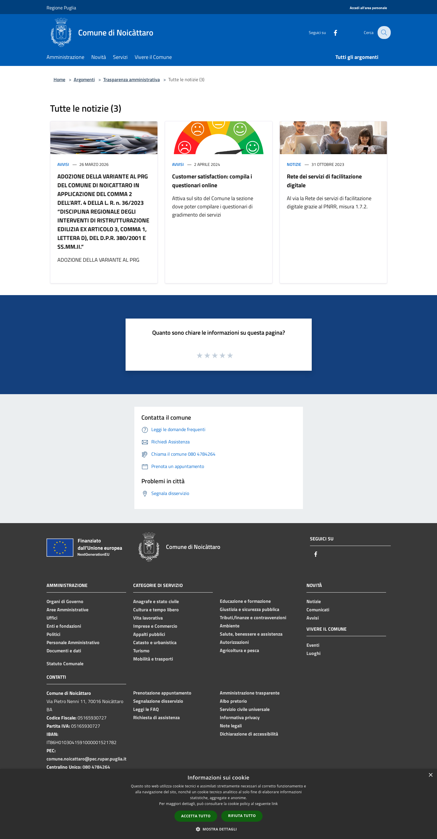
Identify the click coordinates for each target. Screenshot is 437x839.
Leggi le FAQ (146, 709)
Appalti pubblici (149, 634)
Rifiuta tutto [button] (242, 815)
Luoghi (313, 653)
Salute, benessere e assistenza (251, 633)
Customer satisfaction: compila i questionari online (212, 181)
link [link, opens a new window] (275, 803)
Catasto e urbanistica (154, 642)
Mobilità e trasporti (153, 658)
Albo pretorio (233, 700)
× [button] (430, 775)
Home (59, 79)
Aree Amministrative (67, 609)
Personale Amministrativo (73, 642)
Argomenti (84, 79)
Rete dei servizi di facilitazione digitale (324, 181)
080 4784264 (96, 766)
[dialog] (218, 804)
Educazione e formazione (245, 601)
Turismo (141, 650)
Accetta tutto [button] (195, 816)
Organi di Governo (65, 601)
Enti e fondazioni (64, 625)
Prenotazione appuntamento (162, 692)
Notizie (294, 164)
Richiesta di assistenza (156, 717)
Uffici (52, 617)
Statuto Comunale (65, 663)
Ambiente (229, 625)
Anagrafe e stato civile (156, 601)
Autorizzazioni (234, 642)
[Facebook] (331, 32)
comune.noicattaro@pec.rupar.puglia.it (86, 758)
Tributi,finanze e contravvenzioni (253, 617)
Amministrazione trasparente (250, 692)
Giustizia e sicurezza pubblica (249, 609)
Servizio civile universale (245, 709)
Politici (53, 634)
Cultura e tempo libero (156, 609)
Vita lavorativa (148, 617)
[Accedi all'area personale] (368, 8)
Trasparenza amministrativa (131, 79)
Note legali (231, 725)
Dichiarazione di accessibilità (249, 733)
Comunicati (317, 609)
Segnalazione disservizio (158, 700)
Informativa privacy (240, 717)
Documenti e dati (64, 650)
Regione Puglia (61, 7)
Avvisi (63, 164)
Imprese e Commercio (155, 625)
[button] (218, 829)
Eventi (312, 645)
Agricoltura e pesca (239, 650)
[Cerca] (384, 32)
